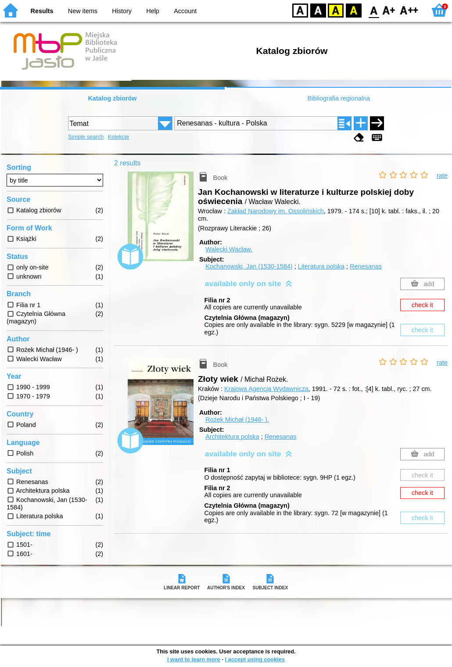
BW (318, 10)
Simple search (86, 136)
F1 (389, 10)
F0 (373, 10)
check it (422, 304)
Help (152, 10)
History (122, 10)
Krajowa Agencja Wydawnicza (266, 388)
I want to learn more (193, 659)
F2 (409, 10)
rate (442, 175)
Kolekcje (118, 136)
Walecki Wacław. (228, 249)
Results (42, 10)
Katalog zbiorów (112, 98)
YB (335, 10)
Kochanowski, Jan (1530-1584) (248, 266)
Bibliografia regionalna (339, 98)
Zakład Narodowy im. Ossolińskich (275, 211)
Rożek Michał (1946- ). (237, 419)
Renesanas (366, 266)
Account (185, 10)
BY (353, 10)
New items (82, 10)
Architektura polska (232, 436)
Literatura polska (321, 266)
